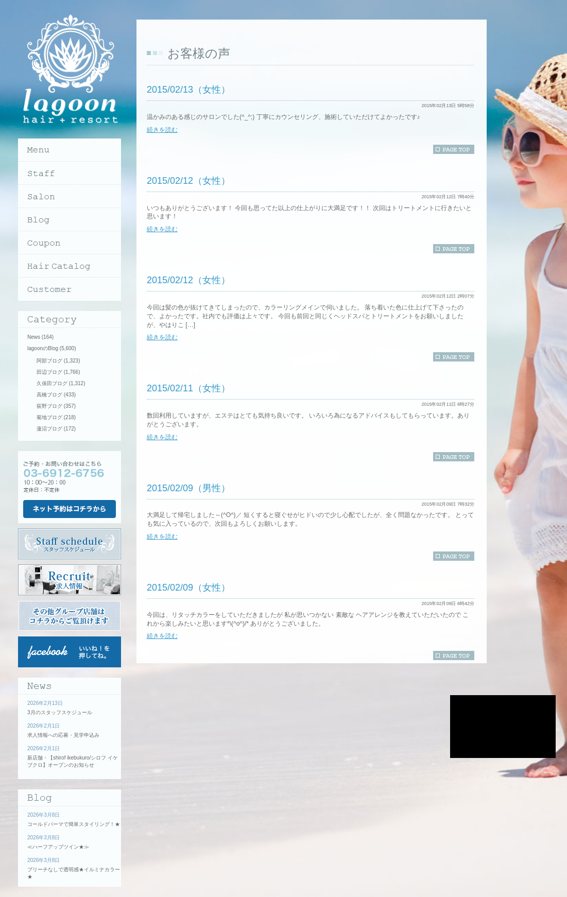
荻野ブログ (49, 406)
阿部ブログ (49, 361)
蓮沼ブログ (49, 429)
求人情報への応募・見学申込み (63, 735)
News (33, 337)
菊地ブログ (49, 417)
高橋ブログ (49, 395)
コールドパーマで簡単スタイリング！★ (73, 824)
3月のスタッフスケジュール (59, 712)
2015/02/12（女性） (188, 181)
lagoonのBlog (42, 348)
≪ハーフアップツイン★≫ (58, 847)
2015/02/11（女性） (188, 388)
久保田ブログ (52, 383)
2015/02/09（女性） (188, 587)
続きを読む (162, 129)
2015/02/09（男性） (188, 488)
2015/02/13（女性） (188, 89)
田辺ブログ (49, 372)
